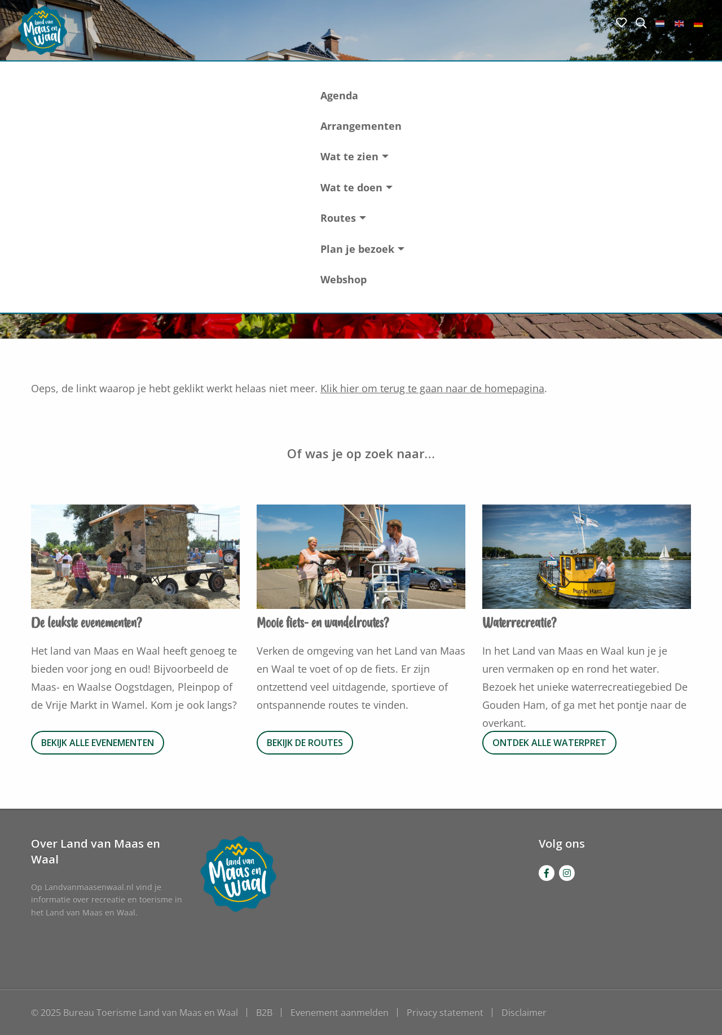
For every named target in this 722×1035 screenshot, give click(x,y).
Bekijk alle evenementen (97, 742)
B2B (264, 1012)
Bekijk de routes (305, 742)
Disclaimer (524, 1012)
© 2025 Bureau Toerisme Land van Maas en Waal (134, 1012)
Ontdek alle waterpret (549, 742)
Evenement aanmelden (339, 1012)
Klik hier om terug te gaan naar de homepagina (432, 388)
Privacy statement (445, 1012)
